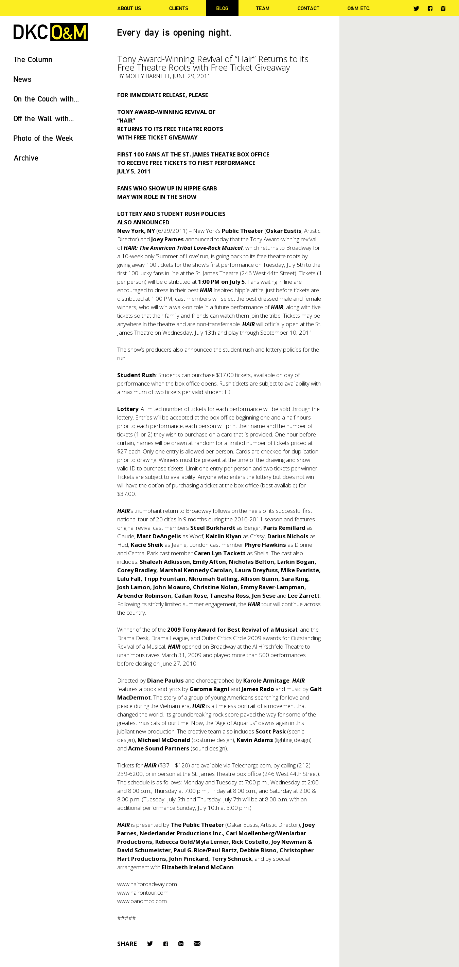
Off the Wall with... (44, 118)
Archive (26, 157)
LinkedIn (180, 943)
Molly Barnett (147, 76)
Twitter (416, 8)
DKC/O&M (51, 32)
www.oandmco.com (142, 901)
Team (262, 8)
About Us (129, 8)
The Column (33, 59)
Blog (222, 8)
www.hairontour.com (143, 892)
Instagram (443, 8)
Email (197, 943)
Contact (308, 8)
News (23, 78)
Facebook (429, 8)
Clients (178, 8)
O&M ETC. (359, 8)
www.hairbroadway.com (147, 884)
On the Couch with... (46, 98)
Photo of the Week (43, 138)
